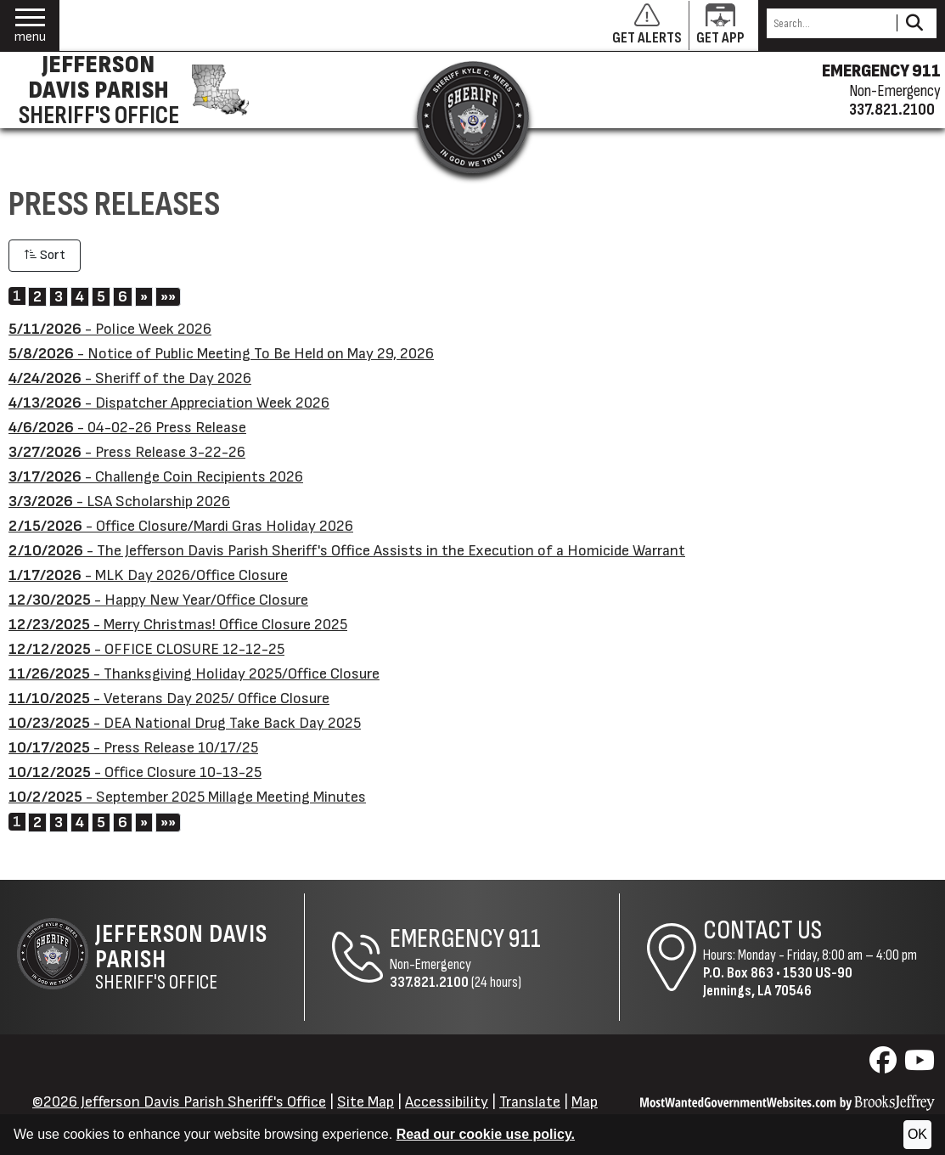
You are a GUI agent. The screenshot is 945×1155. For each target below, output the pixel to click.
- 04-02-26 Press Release (127, 428)
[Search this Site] (829, 23)
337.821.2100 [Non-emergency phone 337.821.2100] (892, 109)
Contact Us (762, 930)
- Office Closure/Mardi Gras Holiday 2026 (180, 526)
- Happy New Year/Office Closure (158, 600)
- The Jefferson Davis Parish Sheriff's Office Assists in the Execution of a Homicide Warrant (346, 551)
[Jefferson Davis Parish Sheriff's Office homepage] (129, 90)
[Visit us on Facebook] (885, 1065)
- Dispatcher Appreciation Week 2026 (168, 403)
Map (584, 1102)
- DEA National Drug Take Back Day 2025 (184, 723)
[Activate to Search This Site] (914, 23)
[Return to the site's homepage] (473, 117)
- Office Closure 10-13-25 (135, 772)
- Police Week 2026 (109, 329)
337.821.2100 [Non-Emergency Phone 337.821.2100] (429, 982)
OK (917, 1134)
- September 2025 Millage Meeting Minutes (187, 797)
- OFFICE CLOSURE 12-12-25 (146, 649)
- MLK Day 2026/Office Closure (148, 575)
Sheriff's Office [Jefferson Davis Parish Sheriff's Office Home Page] (199, 957)
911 (525, 939)
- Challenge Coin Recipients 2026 (155, 477)
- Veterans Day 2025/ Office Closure (168, 698)
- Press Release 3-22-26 (126, 452)
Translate (529, 1102)
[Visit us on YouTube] (919, 1065)
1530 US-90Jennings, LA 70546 (777, 982)
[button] (30, 25)
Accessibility (446, 1102)
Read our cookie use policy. (486, 1134)
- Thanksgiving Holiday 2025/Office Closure (194, 674)
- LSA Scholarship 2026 (119, 501)
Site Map (365, 1102)
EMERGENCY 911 (881, 71)
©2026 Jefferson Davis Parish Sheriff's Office (179, 1102)
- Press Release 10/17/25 (133, 748)
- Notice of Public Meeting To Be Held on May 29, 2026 (221, 354)
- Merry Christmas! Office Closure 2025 (177, 625)
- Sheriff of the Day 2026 (129, 378)
